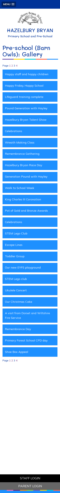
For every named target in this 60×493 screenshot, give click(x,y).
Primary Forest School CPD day (26, 340)
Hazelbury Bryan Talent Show (26, 119)
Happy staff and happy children (26, 74)
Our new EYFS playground (23, 267)
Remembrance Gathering (22, 154)
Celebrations (13, 131)
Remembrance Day (18, 329)
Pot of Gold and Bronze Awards (26, 210)
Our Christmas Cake (18, 302)
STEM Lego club (16, 279)
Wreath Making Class (19, 142)
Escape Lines (13, 245)
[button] (9, 4)
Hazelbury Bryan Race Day (23, 165)
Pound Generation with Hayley (26, 108)
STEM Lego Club (16, 233)
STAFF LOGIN (30, 478)
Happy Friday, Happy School (24, 85)
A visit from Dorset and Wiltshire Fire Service (27, 315)
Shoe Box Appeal (16, 352)
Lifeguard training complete (24, 97)
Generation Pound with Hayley (26, 176)
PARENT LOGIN (30, 486)
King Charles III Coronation (23, 199)
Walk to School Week (19, 188)
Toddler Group (14, 256)
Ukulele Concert (16, 290)
